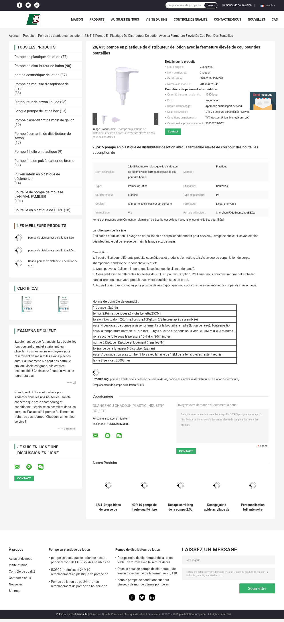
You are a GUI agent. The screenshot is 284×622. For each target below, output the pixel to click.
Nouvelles (256, 19)
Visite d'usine (156, 19)
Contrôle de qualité (190, 19)
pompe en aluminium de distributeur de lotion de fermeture (203, 379)
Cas (275, 19)
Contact (173, 131)
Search (211, 5)
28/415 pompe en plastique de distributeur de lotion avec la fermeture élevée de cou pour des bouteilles (124, 133)
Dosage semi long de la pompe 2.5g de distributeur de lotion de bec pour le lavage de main (180, 507)
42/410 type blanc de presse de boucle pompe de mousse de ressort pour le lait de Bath (108, 507)
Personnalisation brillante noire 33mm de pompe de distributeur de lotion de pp (253, 507)
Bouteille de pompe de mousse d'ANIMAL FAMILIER (38, 194)
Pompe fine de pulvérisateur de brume (44, 161)
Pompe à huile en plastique (35, 152)
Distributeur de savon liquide (36, 102)
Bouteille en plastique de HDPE (38, 210)
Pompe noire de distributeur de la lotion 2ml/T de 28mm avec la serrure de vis (145, 560)
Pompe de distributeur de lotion (59, 35)
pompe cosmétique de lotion (36, 75)
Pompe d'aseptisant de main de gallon (44, 120)
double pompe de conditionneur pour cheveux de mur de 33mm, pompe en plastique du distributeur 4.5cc (143, 582)
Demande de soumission (237, 5)
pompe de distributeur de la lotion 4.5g (51, 237)
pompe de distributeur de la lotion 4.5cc (51, 250)
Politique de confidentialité (71, 614)
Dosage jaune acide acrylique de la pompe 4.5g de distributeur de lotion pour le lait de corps (216, 507)
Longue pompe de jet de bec (36, 111)
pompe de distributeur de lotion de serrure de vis (138, 379)
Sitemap (14, 591)
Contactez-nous (227, 19)
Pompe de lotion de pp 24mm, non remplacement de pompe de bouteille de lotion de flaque (79, 584)
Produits (97, 19)
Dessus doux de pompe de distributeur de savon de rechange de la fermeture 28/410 (147, 571)
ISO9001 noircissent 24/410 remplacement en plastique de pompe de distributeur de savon (79, 572)
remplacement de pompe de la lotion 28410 (118, 385)
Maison (77, 19)
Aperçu (14, 35)
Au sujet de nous (125, 19)
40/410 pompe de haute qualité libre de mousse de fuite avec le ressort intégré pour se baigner (144, 507)
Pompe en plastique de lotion (37, 57)
